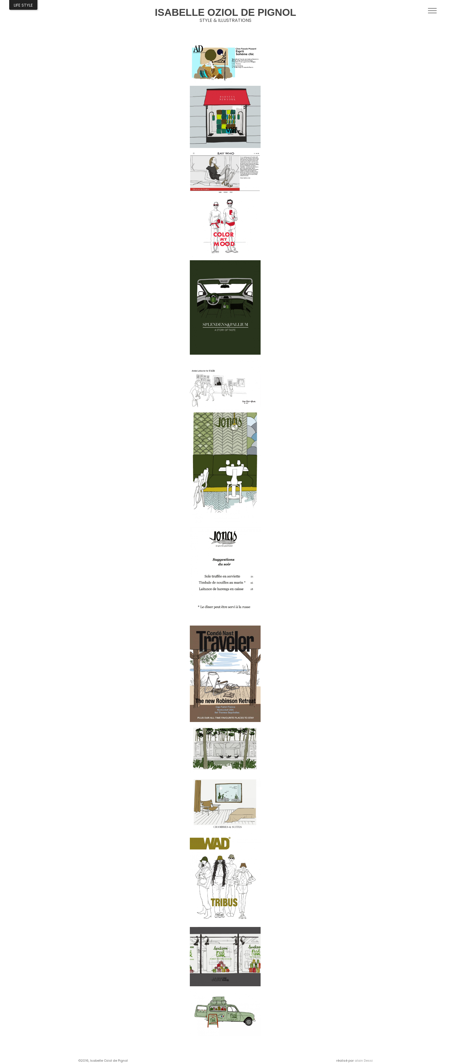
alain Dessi (364, 1060)
